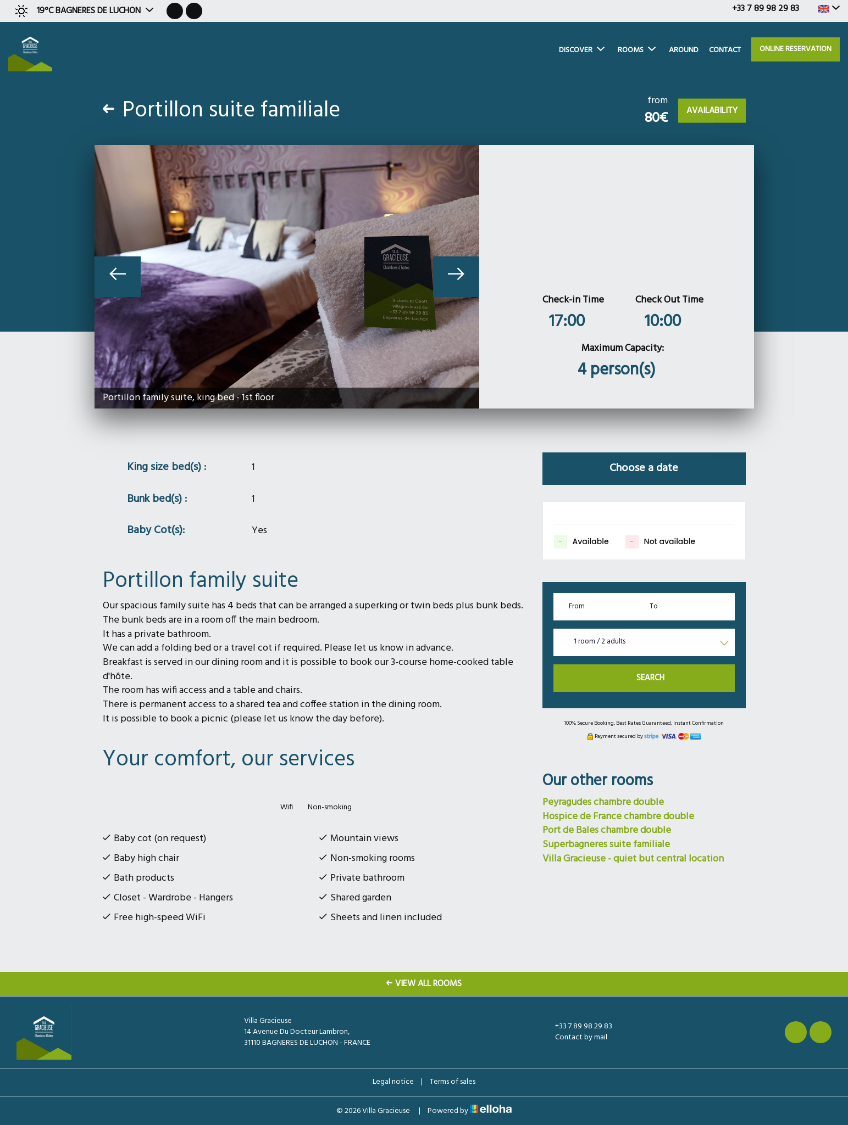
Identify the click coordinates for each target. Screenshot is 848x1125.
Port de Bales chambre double (606, 830)
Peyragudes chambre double (603, 802)
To (654, 606)
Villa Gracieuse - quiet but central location (633, 859)
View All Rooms (424, 984)
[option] (287, 276)
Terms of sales (452, 1082)
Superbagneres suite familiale (606, 845)
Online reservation (796, 49)
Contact (725, 50)
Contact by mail (574, 1037)
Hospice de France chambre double (618, 817)
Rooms (637, 50)
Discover (582, 50)
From (577, 606)
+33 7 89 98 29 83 (577, 1026)
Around (684, 50)
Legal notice (393, 1082)
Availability (712, 111)
